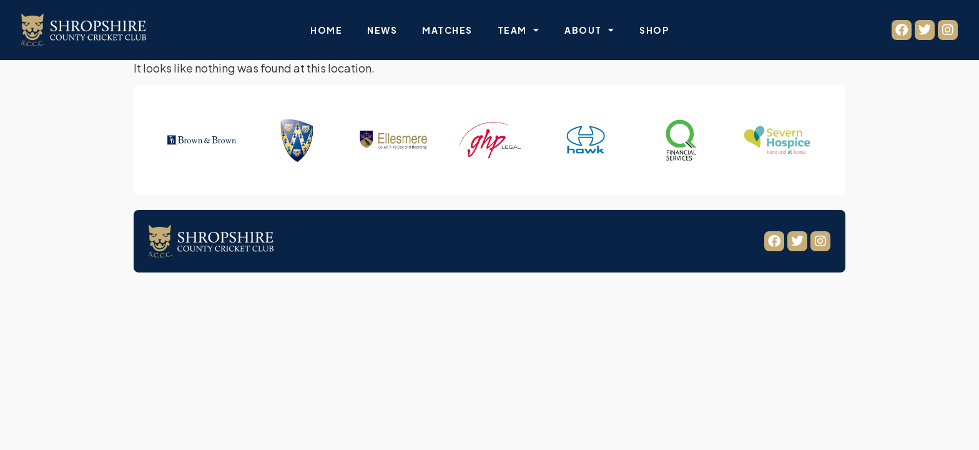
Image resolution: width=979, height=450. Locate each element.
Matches (447, 30)
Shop (654, 30)
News (382, 30)
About (589, 30)
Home (326, 30)
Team (519, 30)
